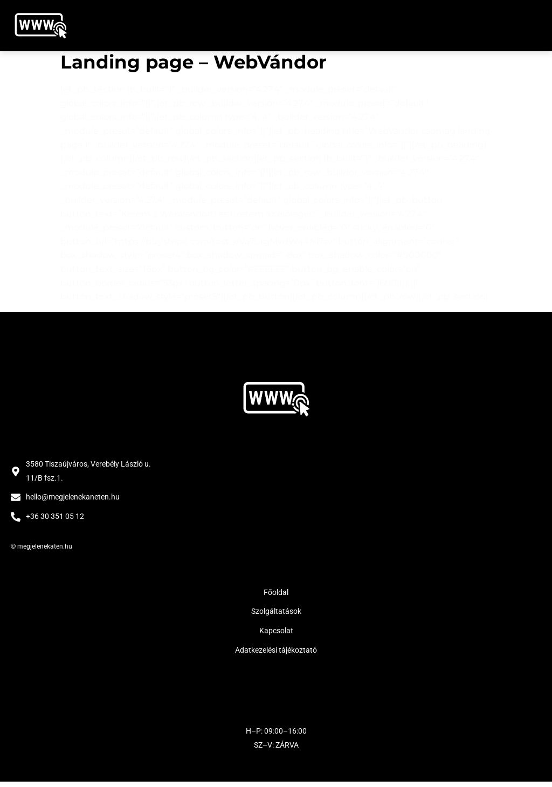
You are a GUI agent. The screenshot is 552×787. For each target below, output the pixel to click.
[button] (529, 25)
